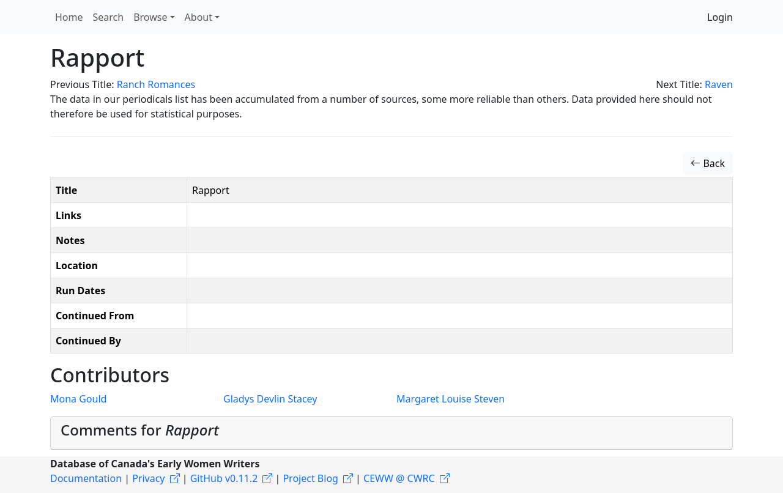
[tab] (391, 433)
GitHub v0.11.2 (224, 478)
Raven (719, 84)
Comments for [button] (140, 430)
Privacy (148, 478)
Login (720, 17)
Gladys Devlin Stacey (270, 399)
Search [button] (108, 17)
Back (708, 163)
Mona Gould (78, 399)
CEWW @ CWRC (399, 478)
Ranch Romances (156, 84)
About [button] (198, 17)
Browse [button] (150, 17)
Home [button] (69, 17)
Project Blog (310, 478)
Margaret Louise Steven (450, 399)
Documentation (86, 478)
